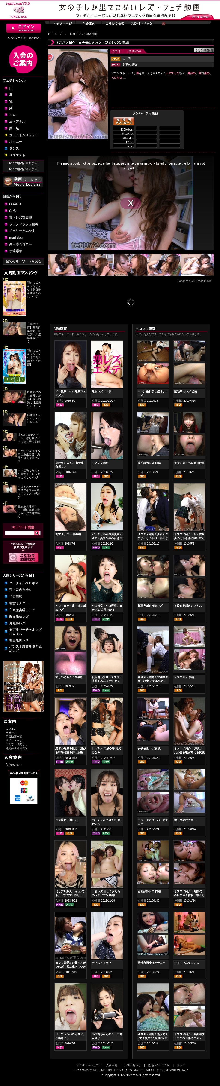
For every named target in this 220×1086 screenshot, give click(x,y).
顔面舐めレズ (19, 616)
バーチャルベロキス (23, 583)
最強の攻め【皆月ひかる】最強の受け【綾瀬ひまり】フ (34, 398)
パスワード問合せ (17, 744)
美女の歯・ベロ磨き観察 (189, 463)
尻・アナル (17, 121)
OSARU (15, 204)
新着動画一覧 (14, 736)
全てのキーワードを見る (23, 261)
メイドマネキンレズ (186, 962)
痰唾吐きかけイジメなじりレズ (34, 418)
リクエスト (17, 155)
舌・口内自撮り (20, 590)
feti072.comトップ (87, 1065)
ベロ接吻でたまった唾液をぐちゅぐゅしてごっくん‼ (29, 474)
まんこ (14, 115)
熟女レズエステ (101, 391)
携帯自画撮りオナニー (151, 962)
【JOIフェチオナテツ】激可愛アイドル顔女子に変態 (29, 438)
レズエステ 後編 (184, 677)
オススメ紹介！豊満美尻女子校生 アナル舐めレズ (153, 681)
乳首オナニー (19, 603)
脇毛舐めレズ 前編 (149, 463)
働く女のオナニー (185, 820)
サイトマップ (14, 740)
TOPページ (55, 34)
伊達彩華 (15, 251)
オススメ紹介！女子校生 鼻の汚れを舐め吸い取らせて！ (189, 538)
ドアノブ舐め (100, 463)
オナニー (15, 142)
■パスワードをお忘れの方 (23, 37)
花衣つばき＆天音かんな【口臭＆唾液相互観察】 (34, 357)
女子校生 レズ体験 (149, 748)
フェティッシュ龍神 (23, 224)
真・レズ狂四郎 (20, 217)
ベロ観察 (15, 596)
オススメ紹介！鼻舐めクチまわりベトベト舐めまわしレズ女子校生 (153, 538)
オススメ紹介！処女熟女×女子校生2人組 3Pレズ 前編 (153, 1038)
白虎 (12, 211)
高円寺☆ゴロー (20, 244)
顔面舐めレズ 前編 (149, 891)
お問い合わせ (132, 1065)
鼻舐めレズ (17, 623)
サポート (11, 732)
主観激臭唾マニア (22, 610)
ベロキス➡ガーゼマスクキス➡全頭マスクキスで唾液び (29, 492)
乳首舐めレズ (19, 640)
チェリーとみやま (22, 231)
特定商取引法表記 (17, 748)
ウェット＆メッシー (23, 135)
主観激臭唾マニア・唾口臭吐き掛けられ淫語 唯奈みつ (29, 511)
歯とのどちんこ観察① (69, 677)
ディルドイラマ (101, 962)
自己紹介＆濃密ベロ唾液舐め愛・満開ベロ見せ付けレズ (29, 456)
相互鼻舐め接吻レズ (150, 605)
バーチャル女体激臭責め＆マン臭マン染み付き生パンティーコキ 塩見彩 (107, 538)
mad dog (16, 237)
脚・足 (14, 128)
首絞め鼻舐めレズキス (188, 605)
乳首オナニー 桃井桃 (68, 534)
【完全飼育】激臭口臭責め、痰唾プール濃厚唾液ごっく (34, 332)
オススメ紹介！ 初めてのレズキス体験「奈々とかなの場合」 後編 (189, 895)
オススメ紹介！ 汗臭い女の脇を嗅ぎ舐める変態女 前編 (189, 752)
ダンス (14, 148)
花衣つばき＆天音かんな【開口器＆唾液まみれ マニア (34, 289)
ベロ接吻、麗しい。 (67, 820)
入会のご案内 (14, 764)
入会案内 (11, 729)
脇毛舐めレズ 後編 (185, 391)
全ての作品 (23, 163)
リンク (181, 1065)
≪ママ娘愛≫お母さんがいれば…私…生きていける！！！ (70, 966)
